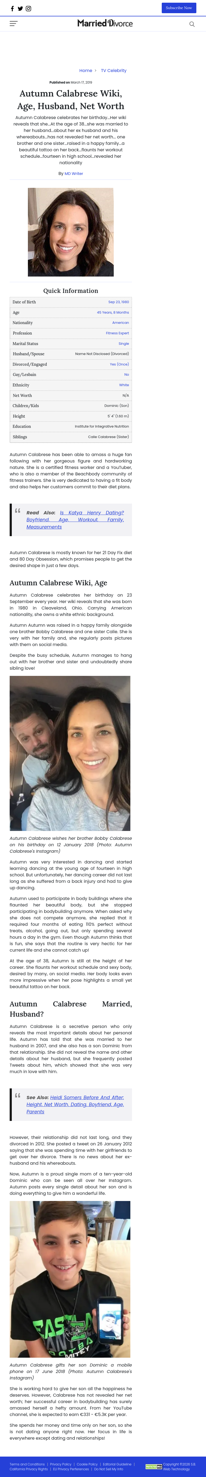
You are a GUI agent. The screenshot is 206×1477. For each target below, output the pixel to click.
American (120, 322)
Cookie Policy (87, 1464)
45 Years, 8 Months (113, 312)
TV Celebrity (113, 70)
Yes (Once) (119, 364)
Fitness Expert (117, 333)
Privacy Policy (61, 1464)
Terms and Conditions (27, 1464)
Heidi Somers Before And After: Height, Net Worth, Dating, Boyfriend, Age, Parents (75, 1104)
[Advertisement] (52, 42)
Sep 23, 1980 (118, 302)
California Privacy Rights (29, 1469)
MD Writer (74, 173)
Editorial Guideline (117, 1464)
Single (124, 343)
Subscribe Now (179, 7)
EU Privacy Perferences (71, 1469)
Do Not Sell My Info (108, 1469)
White (124, 385)
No (126, 374)
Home (85, 70)
